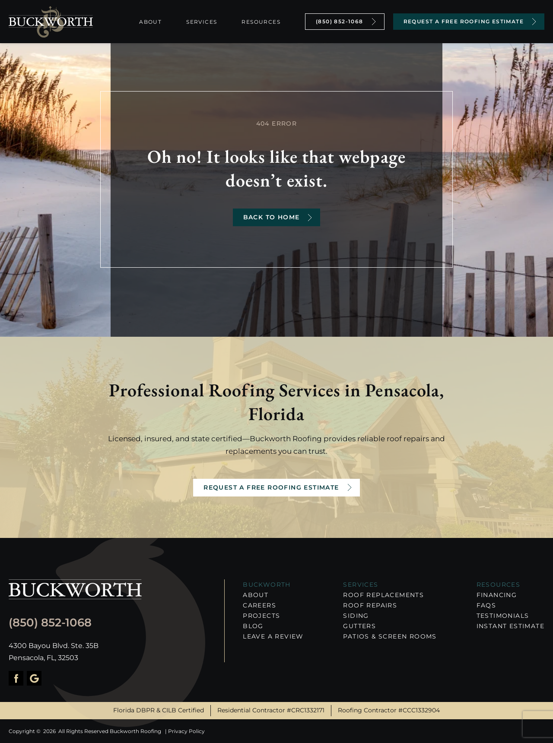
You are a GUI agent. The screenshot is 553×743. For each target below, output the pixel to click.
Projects (261, 616)
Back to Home (271, 217)
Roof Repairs (370, 605)
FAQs (486, 605)
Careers (259, 605)
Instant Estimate (510, 626)
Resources (261, 22)
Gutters (359, 626)
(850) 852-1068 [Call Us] (339, 21)
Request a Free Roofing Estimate (271, 487)
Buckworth (267, 584)
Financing (497, 595)
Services (201, 22)
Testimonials (503, 616)
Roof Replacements (383, 595)
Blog (253, 626)
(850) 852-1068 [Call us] (50, 622)
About (150, 22)
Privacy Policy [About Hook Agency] (186, 731)
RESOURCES (499, 584)
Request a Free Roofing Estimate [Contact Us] (464, 21)
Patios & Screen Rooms (389, 636)
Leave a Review (273, 636)
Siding (356, 616)
